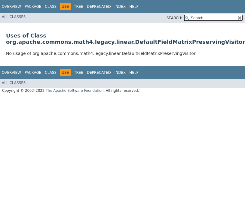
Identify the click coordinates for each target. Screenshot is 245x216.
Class (51, 6)
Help (134, 6)
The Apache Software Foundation (75, 90)
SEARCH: (174, 18)
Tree (78, 6)
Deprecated (99, 6)
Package (33, 6)
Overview (11, 6)
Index (120, 6)
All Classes (14, 17)
